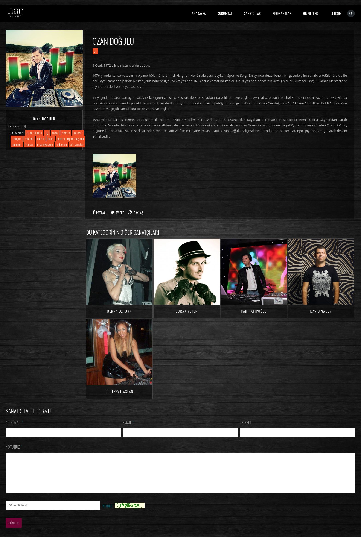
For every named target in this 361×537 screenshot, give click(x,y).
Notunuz (14, 447)
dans (50, 138)
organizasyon (45, 144)
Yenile (107, 512)
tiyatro (66, 133)
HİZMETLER (310, 13)
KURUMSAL (225, 13)
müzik (40, 138)
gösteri (78, 133)
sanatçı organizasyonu (70, 138)
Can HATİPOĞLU (254, 311)
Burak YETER (187, 311)
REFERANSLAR (281, 13)
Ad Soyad (14, 422)
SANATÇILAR (252, 13)
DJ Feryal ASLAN (119, 391)
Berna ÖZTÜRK (119, 311)
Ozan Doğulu (34, 133)
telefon (29, 138)
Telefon (246, 422)
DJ (24, 126)
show (55, 133)
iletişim (16, 138)
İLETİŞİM (335, 13)
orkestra (62, 144)
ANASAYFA (199, 13)
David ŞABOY (321, 311)
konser (29, 144)
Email (128, 422)
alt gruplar (77, 144)
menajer (17, 144)
